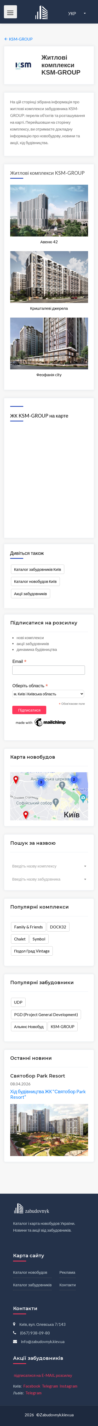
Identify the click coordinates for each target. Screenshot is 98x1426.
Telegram (50, 1386)
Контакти (68, 1284)
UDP (18, 1002)
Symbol (39, 939)
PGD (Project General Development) (46, 1014)
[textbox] (49, 866)
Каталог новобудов (30, 1272)
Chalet (20, 939)
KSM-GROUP (62, 1026)
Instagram (68, 1386)
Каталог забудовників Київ (37, 569)
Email (19, 661)
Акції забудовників (30, 593)
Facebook (31, 1386)
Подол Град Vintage (32, 951)
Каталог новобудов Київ (35, 581)
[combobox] (49, 866)
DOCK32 (58, 927)
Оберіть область (30, 686)
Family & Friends (28, 927)
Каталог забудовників (32, 1284)
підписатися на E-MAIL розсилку (43, 1375)
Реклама (67, 1272)
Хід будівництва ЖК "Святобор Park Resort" (48, 1094)
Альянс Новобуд (29, 1026)
